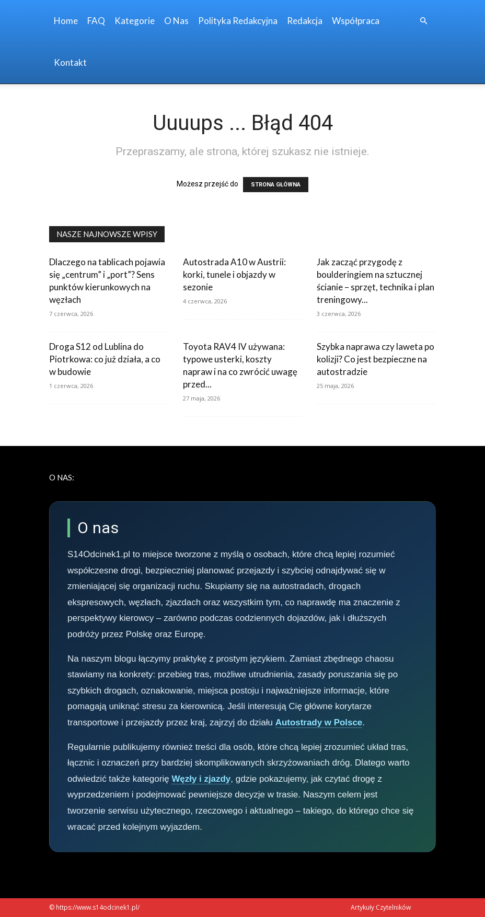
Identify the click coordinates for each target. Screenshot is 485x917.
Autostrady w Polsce (319, 722)
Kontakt (70, 62)
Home (66, 20)
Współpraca (355, 20)
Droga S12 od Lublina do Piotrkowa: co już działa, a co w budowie (104, 359)
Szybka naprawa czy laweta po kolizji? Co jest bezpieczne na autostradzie (375, 359)
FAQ (96, 20)
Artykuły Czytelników (381, 907)
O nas (176, 20)
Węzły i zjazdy (200, 779)
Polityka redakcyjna (238, 20)
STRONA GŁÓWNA (276, 184)
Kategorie (134, 20)
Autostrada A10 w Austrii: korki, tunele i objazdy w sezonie (234, 274)
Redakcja (304, 20)
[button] (423, 21)
